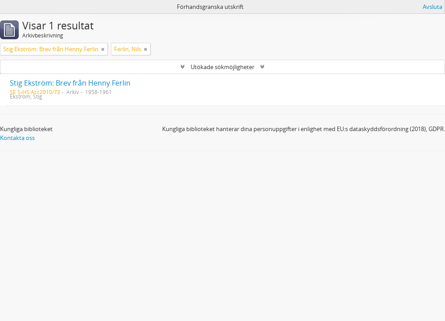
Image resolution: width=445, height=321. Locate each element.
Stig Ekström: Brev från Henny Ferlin (70, 83)
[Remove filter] (103, 49)
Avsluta (432, 7)
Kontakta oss (17, 138)
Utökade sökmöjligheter (222, 67)
